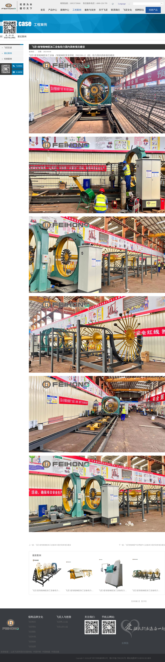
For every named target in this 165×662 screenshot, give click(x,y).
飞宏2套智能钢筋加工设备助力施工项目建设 (47, 590)
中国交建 (55, 652)
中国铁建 (46, 652)
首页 (43, 10)
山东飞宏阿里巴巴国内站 (21, 652)
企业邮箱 (19, 72)
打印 (143, 601)
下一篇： (142, 545)
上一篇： (50, 545)
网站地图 (130, 658)
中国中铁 (37, 652)
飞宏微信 (19, 66)
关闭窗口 (135, 601)
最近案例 (22, 36)
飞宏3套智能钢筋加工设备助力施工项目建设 (114, 590)
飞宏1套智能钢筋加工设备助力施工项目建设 (80, 590)
